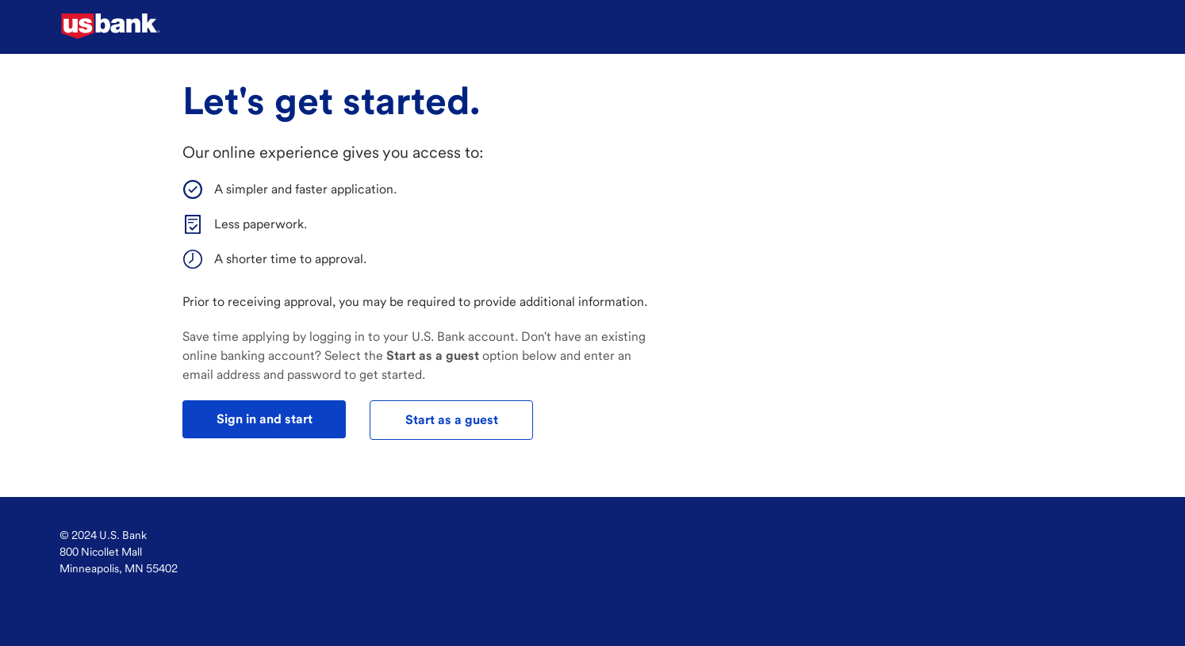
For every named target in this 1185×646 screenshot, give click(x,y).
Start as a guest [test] (451, 419)
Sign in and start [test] (265, 418)
